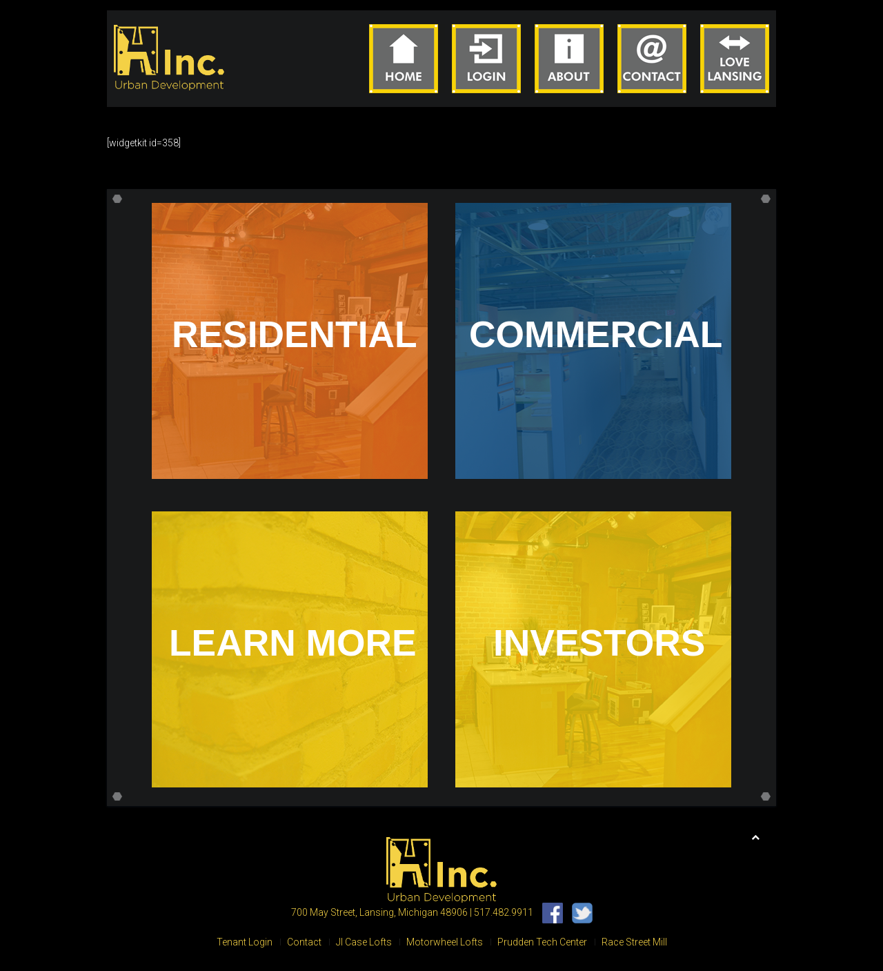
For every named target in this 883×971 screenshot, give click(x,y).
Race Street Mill (634, 942)
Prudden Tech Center (542, 942)
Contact (304, 942)
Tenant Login (244, 942)
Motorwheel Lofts (444, 942)
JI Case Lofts (364, 942)
